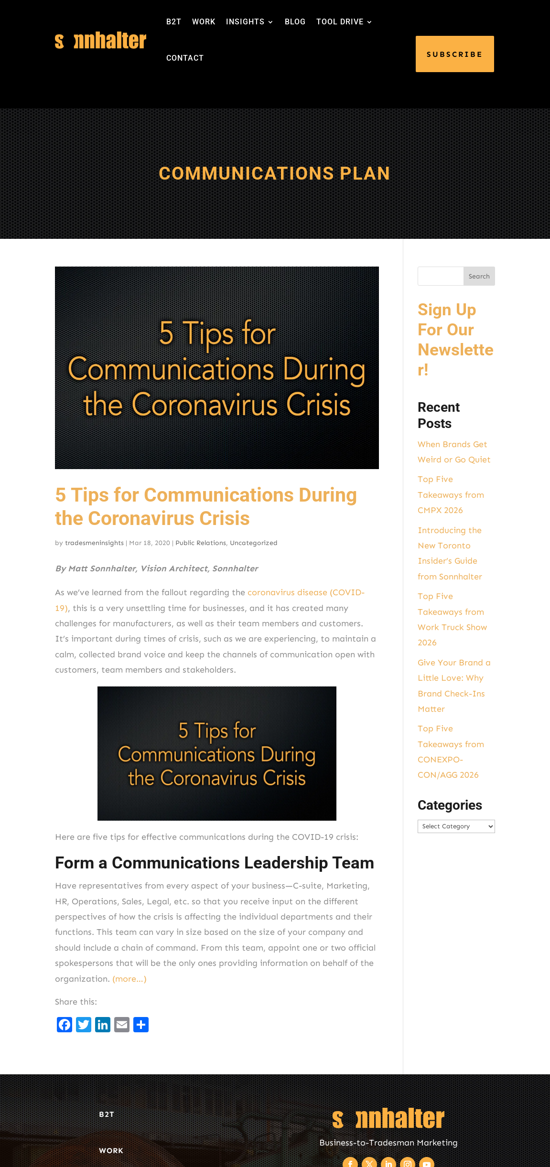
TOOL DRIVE (340, 21)
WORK (204, 21)
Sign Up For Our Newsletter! (456, 340)
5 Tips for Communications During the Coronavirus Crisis (206, 506)
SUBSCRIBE (455, 54)
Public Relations (200, 543)
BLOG (295, 21)
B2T (174, 21)
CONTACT (185, 58)
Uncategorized (254, 543)
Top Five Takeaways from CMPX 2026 (451, 494)
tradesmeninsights (94, 543)
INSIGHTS (245, 21)
